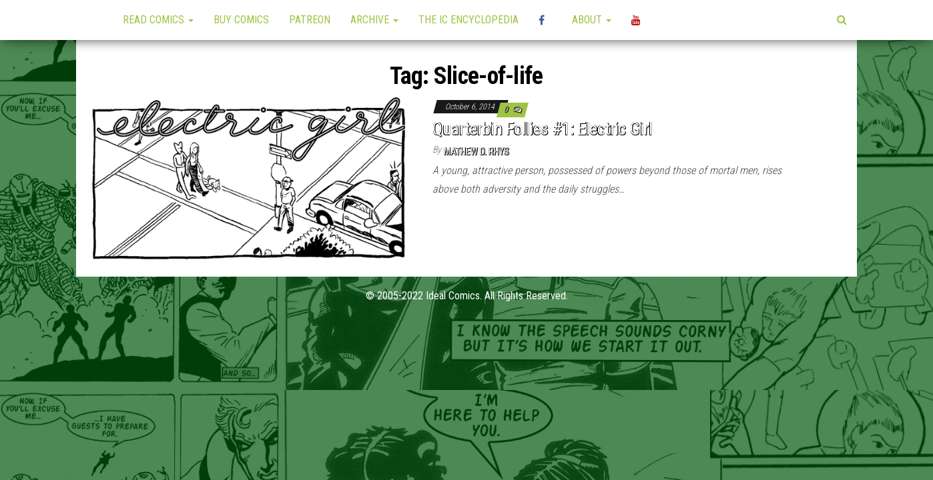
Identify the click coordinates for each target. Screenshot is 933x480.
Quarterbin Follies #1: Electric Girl (542, 129)
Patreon (309, 19)
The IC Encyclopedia (468, 19)
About (591, 19)
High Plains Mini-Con (545, 20)
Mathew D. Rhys (476, 151)
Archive (374, 19)
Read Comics (158, 19)
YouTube (638, 20)
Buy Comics (241, 19)
